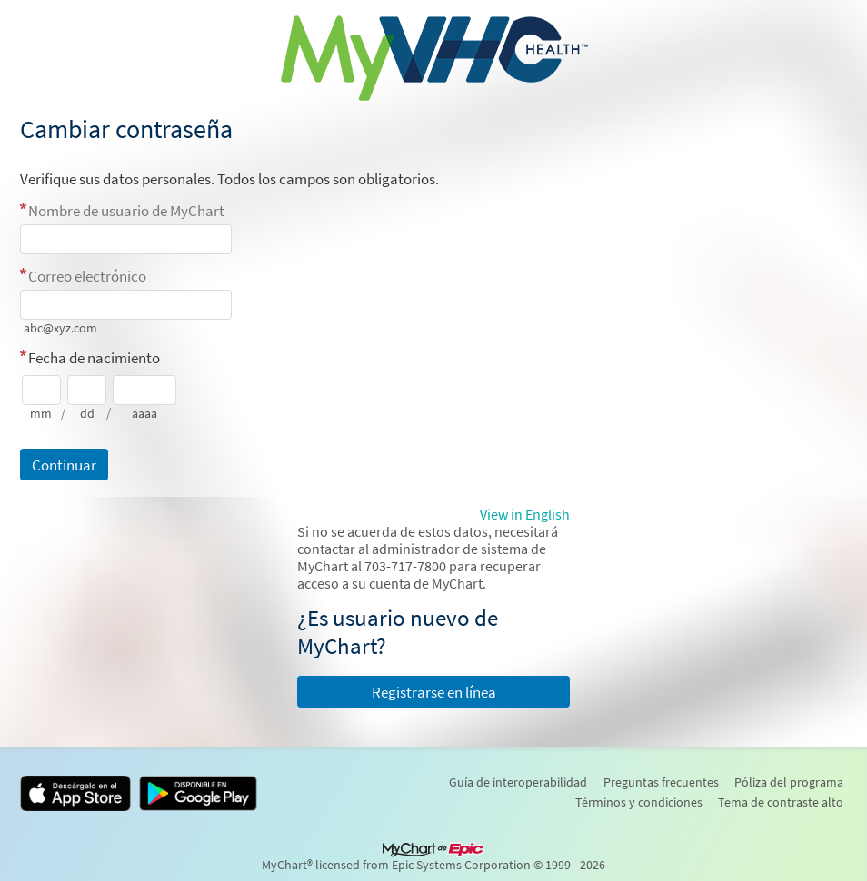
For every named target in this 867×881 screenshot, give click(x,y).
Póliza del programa (788, 782)
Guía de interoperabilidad (518, 782)
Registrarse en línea (434, 692)
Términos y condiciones (639, 802)
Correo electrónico (87, 276)
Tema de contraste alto (780, 802)
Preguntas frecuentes (661, 782)
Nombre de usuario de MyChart (126, 211)
